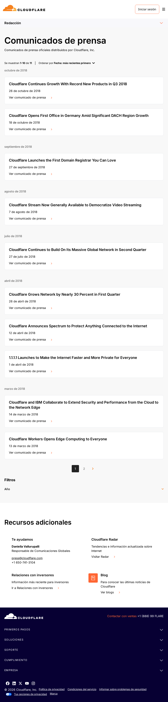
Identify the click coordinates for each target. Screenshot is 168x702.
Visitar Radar (103, 556)
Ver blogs (111, 592)
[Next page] (92, 468)
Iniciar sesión (147, 9)
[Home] (24, 9)
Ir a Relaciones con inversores (36, 588)
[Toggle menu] (163, 9)
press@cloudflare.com (27, 558)
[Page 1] (75, 468)
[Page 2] (84, 468)
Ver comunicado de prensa (31, 97)
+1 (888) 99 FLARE (150, 616)
